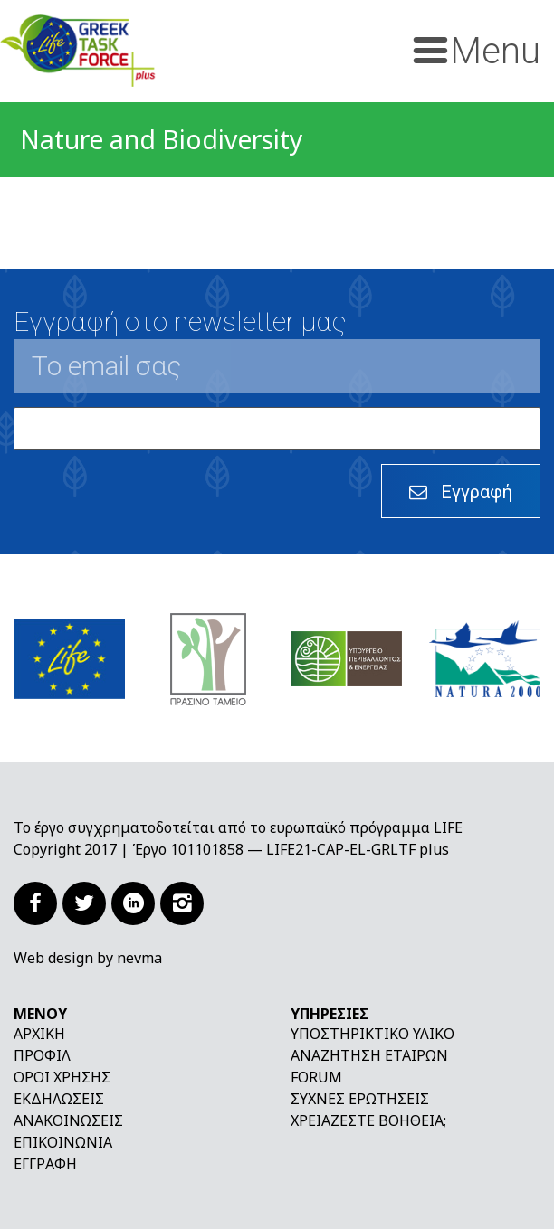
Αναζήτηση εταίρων (369, 1055)
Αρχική (39, 1034)
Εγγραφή (45, 1164)
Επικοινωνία (63, 1142)
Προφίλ (42, 1055)
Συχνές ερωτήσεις (360, 1099)
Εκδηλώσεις (59, 1099)
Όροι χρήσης (62, 1077)
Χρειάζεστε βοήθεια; (368, 1120)
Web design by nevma (88, 958)
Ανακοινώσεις (68, 1120)
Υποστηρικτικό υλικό (372, 1034)
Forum (316, 1077)
